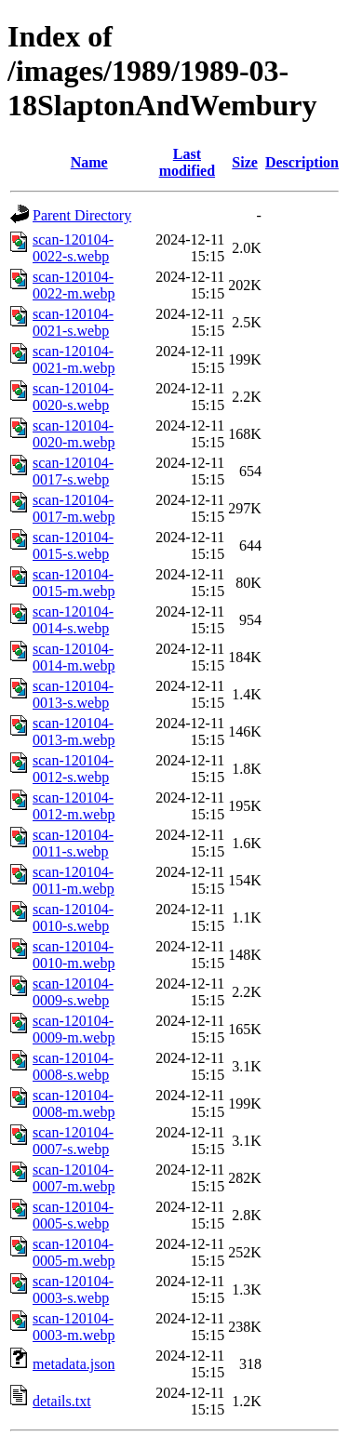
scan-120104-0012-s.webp (73, 768)
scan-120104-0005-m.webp (73, 1252)
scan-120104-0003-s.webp (73, 1289)
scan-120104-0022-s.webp (73, 248)
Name (89, 162)
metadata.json (73, 1364)
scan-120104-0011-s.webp (73, 843)
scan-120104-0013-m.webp (73, 731)
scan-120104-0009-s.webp (73, 992)
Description (302, 162)
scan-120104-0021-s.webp (73, 322)
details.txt (62, 1401)
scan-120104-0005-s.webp (73, 1215)
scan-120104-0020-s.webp (73, 396)
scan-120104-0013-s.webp (73, 694)
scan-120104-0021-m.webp (73, 359)
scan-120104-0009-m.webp (73, 1029)
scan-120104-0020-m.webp (73, 434)
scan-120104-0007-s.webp (73, 1140)
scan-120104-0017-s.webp (73, 471)
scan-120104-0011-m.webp (73, 880)
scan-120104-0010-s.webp (73, 917)
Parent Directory (82, 215)
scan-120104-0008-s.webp (73, 1066)
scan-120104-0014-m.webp (73, 657)
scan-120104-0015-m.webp (73, 582)
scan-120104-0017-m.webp (73, 508)
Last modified (187, 162)
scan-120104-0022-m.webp (73, 285)
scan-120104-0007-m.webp (73, 1178)
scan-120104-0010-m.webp (73, 954)
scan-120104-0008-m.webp (73, 1103)
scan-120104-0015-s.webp (73, 545)
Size (245, 162)
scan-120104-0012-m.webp (73, 806)
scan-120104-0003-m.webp (73, 1326)
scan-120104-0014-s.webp (73, 620)
